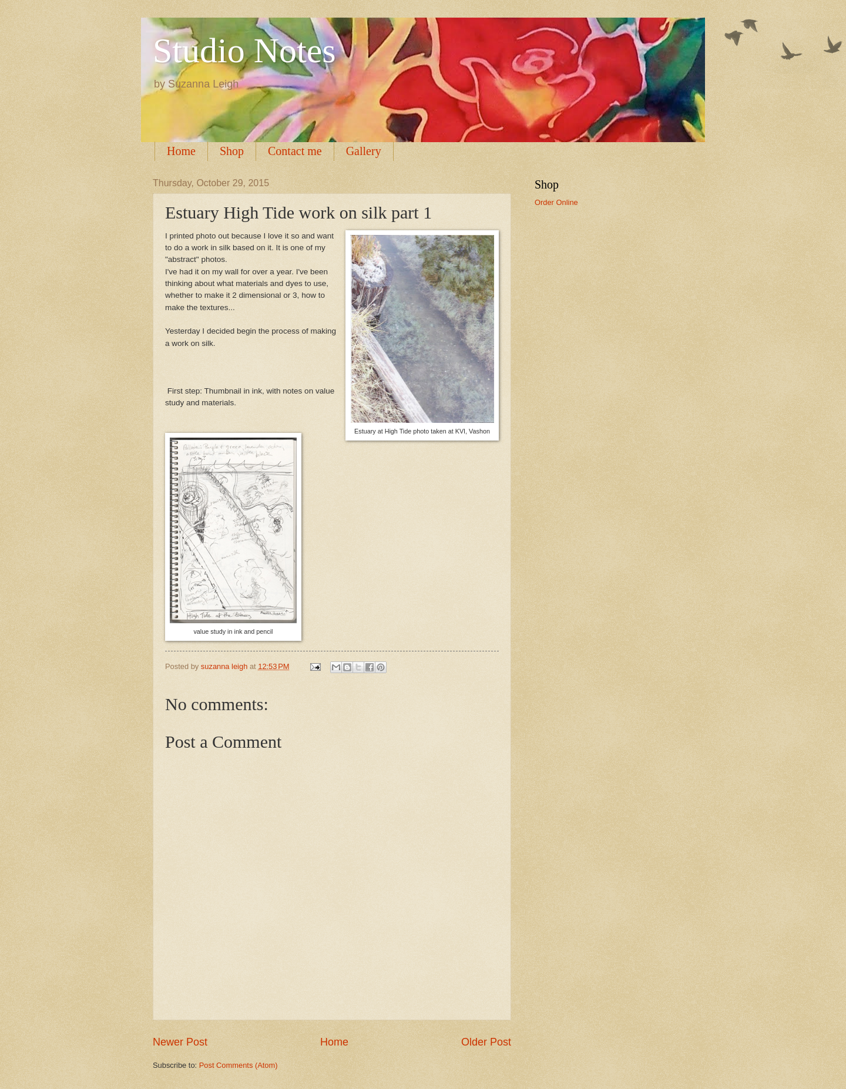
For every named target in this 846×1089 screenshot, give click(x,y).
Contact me (295, 150)
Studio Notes (244, 50)
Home (181, 150)
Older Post (486, 1042)
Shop (232, 150)
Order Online (556, 202)
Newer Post (180, 1042)
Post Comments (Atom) (238, 1065)
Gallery (363, 150)
